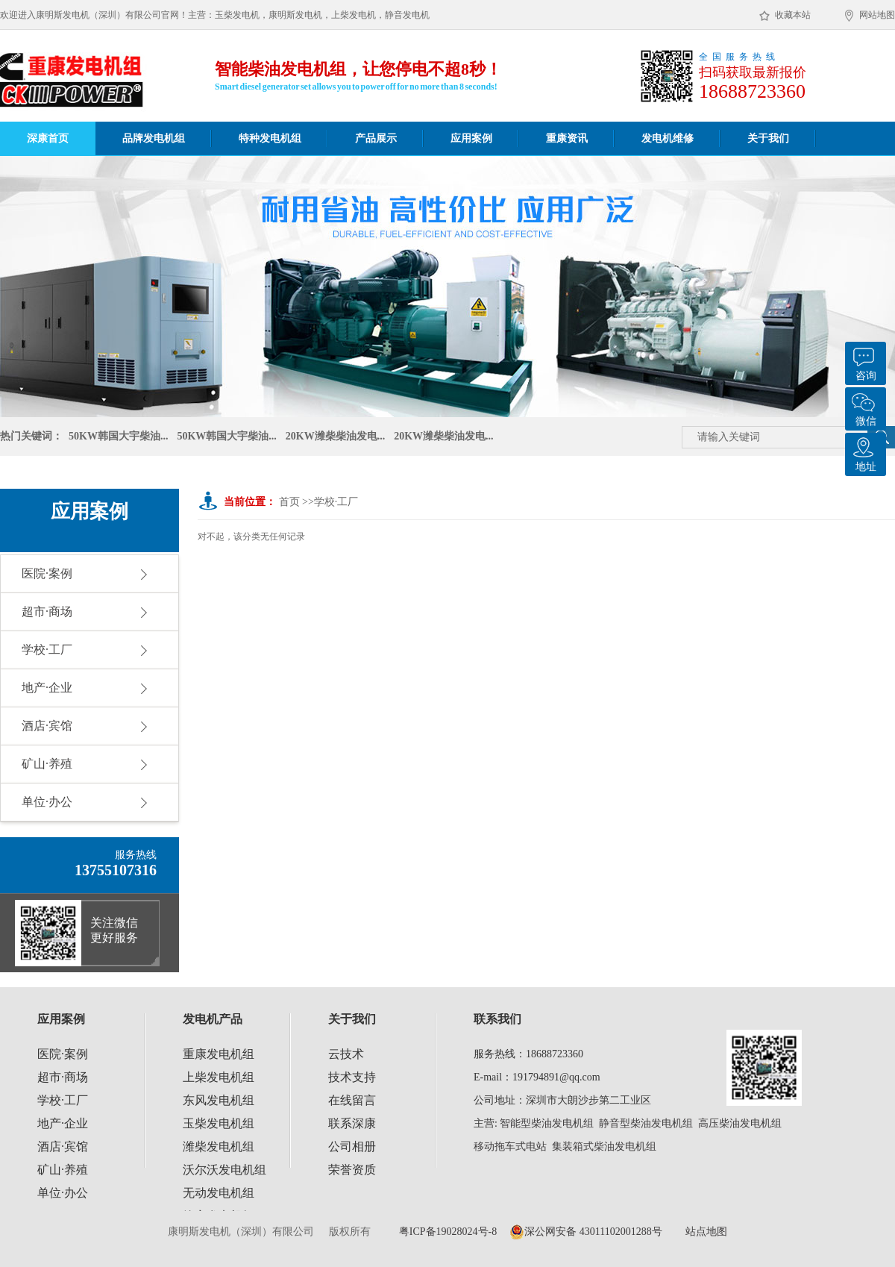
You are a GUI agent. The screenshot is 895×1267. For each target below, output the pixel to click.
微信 (863, 407)
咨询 (863, 361)
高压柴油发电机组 (740, 1123)
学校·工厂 (47, 649)
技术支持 (352, 1077)
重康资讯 (567, 138)
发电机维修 (667, 138)
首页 (289, 501)
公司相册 (352, 1146)
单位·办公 (47, 801)
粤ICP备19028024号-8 (448, 1231)
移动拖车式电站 (510, 1146)
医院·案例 (47, 573)
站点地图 (706, 1231)
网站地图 (870, 16)
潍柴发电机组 (218, 1146)
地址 (863, 452)
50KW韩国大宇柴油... (118, 437)
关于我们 (768, 138)
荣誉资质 (352, 1169)
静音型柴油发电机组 (646, 1123)
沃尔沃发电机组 (224, 1169)
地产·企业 (47, 687)
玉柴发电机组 (218, 1123)
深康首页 (48, 138)
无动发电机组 (218, 1192)
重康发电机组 (218, 1054)
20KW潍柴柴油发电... (335, 437)
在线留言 (352, 1100)
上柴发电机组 (218, 1077)
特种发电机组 (270, 138)
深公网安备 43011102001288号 (585, 1231)
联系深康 (352, 1123)
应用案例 (471, 138)
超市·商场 (47, 611)
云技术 (346, 1054)
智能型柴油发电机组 (547, 1123)
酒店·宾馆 (47, 725)
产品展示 (376, 138)
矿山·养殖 (47, 763)
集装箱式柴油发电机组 (604, 1146)
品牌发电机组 (153, 138)
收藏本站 (785, 16)
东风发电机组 (218, 1100)
